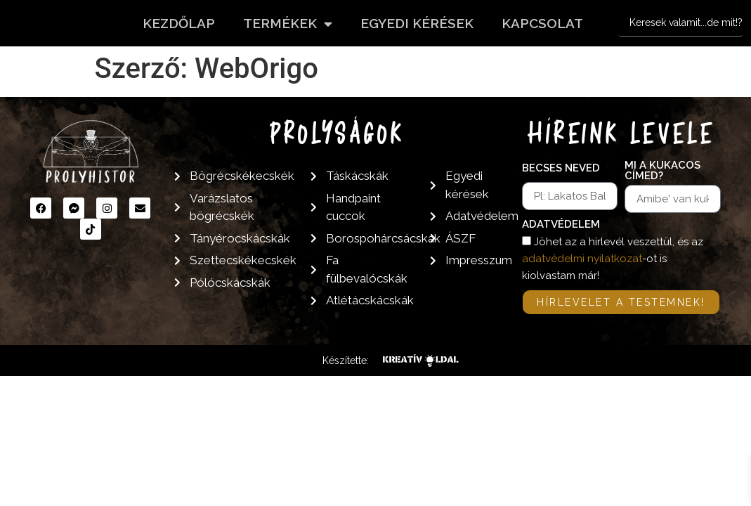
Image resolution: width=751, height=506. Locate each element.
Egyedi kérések (417, 23)
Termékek (287, 23)
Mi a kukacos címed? (662, 171)
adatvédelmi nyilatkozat (582, 258)
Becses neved (561, 168)
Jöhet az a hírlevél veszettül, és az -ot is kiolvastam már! (612, 258)
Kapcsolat (542, 23)
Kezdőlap (179, 23)
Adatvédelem (561, 225)
